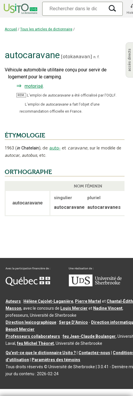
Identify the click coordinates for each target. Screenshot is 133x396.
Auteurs (13, 301)
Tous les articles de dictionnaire (46, 29)
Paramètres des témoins (56, 359)
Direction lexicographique (31, 322)
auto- (55, 148)
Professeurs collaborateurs (33, 336)
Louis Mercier (74, 308)
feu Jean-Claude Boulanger (89, 336)
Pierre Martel (88, 301)
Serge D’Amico (73, 322)
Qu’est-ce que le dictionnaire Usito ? (41, 352)
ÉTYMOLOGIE (25, 135)
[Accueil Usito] (20, 9)
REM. (21, 95)
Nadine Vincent (107, 308)
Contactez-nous (94, 352)
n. (94, 57)
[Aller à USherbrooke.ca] (95, 285)
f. (98, 57)
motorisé (34, 86)
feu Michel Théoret (35, 343)
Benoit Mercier (20, 329)
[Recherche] (73, 8)
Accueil (11, 29)
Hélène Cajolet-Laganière (48, 301)
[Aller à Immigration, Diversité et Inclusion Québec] (28, 284)
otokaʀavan (76, 56)
